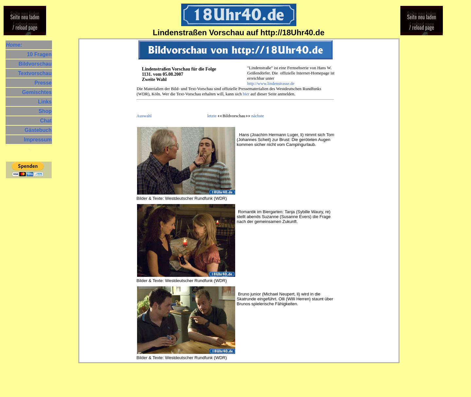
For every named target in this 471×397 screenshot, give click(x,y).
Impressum (38, 139)
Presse (43, 83)
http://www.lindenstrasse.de (270, 83)
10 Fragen (39, 54)
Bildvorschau (35, 64)
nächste (257, 115)
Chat (46, 120)
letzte (212, 115)
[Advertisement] (25, 277)
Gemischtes (37, 92)
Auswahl (143, 115)
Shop (45, 111)
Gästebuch (38, 130)
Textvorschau (35, 73)
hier (246, 93)
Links (45, 101)
